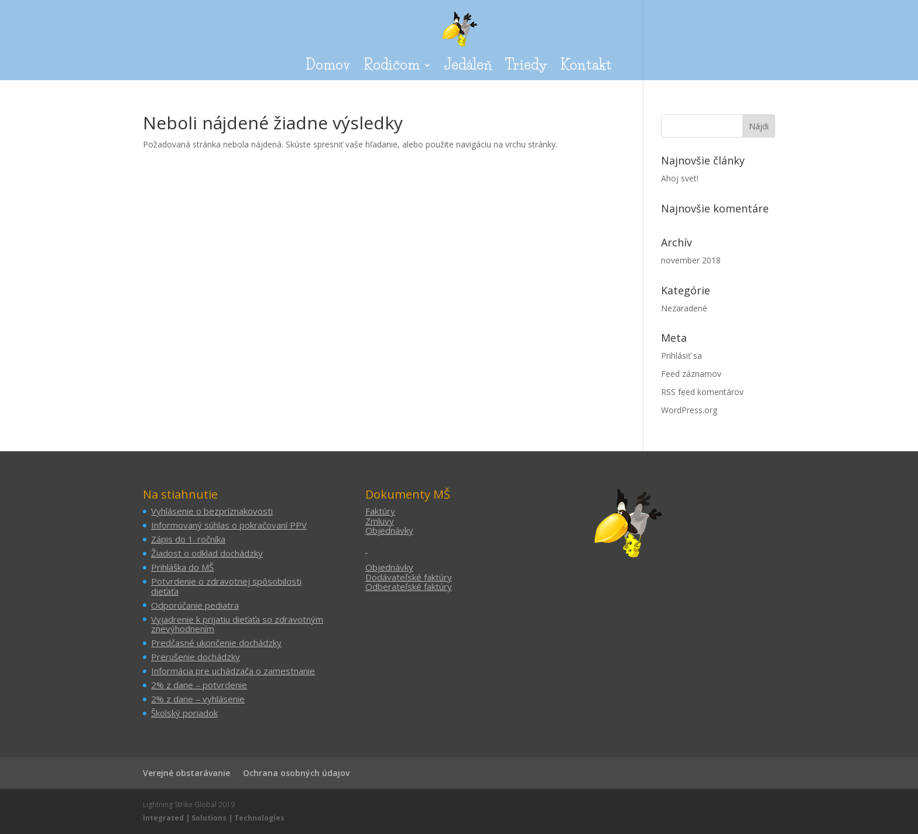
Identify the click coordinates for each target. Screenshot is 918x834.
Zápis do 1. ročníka (188, 539)
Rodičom (391, 67)
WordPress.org (689, 410)
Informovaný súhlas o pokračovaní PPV (229, 525)
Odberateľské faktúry (408, 586)
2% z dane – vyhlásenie (198, 699)
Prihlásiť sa (681, 355)
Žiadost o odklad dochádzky (207, 553)
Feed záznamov (691, 373)
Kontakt (586, 67)
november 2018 (691, 260)
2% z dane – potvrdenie (199, 685)
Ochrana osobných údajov (296, 772)
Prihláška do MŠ (182, 567)
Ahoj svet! (679, 178)
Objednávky (389, 530)
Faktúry (380, 511)
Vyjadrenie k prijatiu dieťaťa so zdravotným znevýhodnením (237, 624)
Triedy (526, 67)
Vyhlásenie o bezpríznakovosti (212, 511)
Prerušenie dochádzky (195, 657)
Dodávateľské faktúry (408, 577)
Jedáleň (468, 67)
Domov (328, 67)
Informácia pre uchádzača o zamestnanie (233, 671)
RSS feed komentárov (702, 391)
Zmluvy (379, 521)
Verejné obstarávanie (186, 772)
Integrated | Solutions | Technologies (214, 818)
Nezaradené (684, 308)
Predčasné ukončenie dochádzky (216, 642)
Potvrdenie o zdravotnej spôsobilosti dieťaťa (226, 586)
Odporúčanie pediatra (195, 605)
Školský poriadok (184, 713)
